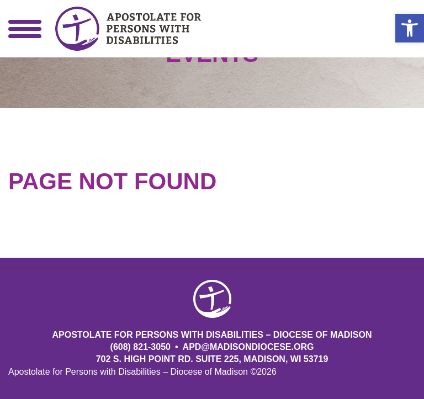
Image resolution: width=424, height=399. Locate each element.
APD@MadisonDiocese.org (248, 347)
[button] (409, 28)
